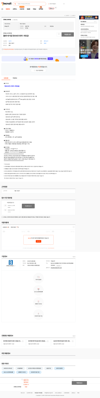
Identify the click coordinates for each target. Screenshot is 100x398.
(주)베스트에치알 (7, 19)
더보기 (74, 256)
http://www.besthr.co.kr (56, 267)
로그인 (29, 238)
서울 (15, 191)
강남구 (18, 191)
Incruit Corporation (51, 395)
